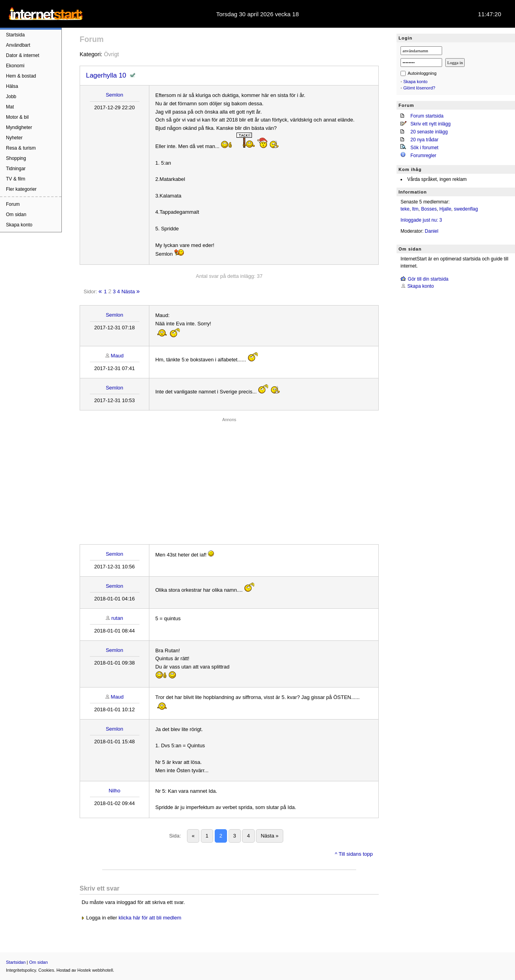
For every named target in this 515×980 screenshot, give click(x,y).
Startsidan (16, 962)
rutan (117, 618)
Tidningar (16, 168)
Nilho (114, 791)
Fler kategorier (21, 189)
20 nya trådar (424, 139)
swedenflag (466, 209)
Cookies (46, 970)
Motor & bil (17, 117)
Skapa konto (19, 225)
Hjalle (445, 209)
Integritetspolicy (21, 970)
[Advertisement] (229, 479)
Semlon (114, 95)
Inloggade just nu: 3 (421, 220)
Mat (10, 107)
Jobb (11, 96)
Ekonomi (15, 65)
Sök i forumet (424, 147)
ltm (415, 209)
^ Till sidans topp (354, 854)
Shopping (16, 158)
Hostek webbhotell (95, 970)
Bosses (429, 209)
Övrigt (111, 54)
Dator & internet (22, 55)
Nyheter (14, 138)
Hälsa (12, 86)
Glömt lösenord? (419, 87)
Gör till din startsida (428, 279)
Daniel (431, 231)
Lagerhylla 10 (106, 75)
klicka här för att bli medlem (149, 918)
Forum (13, 204)
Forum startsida (426, 116)
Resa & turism (21, 148)
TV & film (15, 179)
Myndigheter (19, 127)
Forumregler (423, 155)
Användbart (18, 45)
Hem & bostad (21, 76)
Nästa (128, 291)
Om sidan (16, 214)
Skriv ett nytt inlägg (430, 124)
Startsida (15, 35)
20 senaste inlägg (429, 132)
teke (405, 209)
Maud (117, 356)
